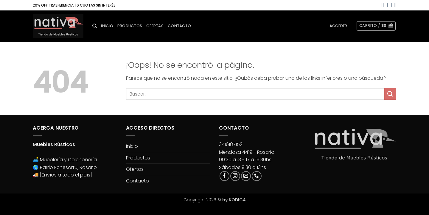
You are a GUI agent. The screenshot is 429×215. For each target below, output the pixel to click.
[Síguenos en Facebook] (224, 176)
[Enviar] (390, 94)
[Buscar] (94, 26)
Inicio (107, 25)
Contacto (179, 25)
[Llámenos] (257, 176)
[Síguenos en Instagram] (235, 176)
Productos (129, 25)
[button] (338, 26)
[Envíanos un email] (246, 176)
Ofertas (155, 25)
